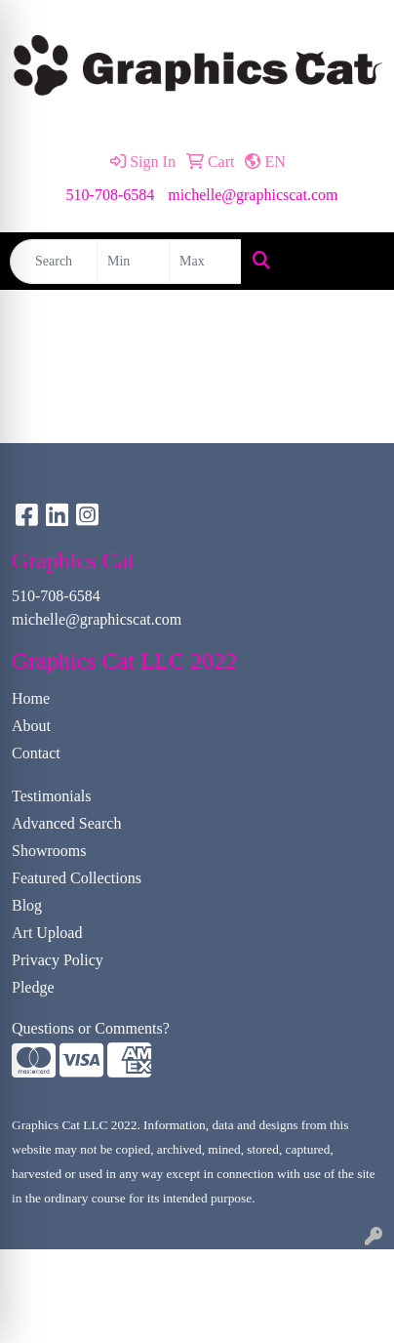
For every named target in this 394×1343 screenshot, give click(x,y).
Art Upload (47, 932)
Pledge (33, 987)
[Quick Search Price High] (205, 261)
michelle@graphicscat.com (252, 194)
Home (31, 698)
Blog (27, 905)
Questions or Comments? (91, 1028)
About (31, 725)
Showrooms (49, 850)
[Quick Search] (54, 261)
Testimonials (52, 796)
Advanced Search (66, 823)
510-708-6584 (110, 194)
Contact (36, 753)
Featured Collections (76, 878)
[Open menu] (354, 261)
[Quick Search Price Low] (133, 261)
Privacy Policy (57, 960)
